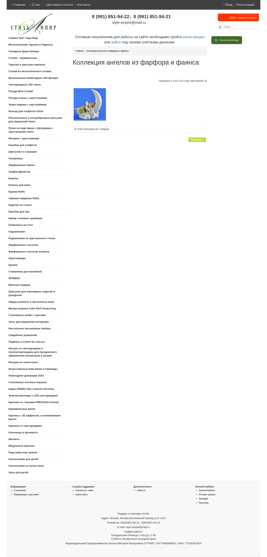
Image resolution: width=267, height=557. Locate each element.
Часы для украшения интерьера (28, 321)
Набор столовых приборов (25, 218)
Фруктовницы (17, 258)
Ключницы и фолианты (23, 432)
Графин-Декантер (19, 171)
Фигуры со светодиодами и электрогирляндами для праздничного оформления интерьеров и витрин (32, 352)
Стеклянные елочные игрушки (27, 382)
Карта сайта (81, 494)
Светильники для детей (23, 459)
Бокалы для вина (19, 185)
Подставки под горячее (23, 452)
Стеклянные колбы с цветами (27, 315)
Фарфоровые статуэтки (23, 244)
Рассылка (203, 503)
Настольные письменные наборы (29, 328)
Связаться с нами (84, 490)
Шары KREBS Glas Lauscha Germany (31, 388)
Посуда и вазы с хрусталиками (27, 97)
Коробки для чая (18, 211)
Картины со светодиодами (25, 425)
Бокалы (13, 178)
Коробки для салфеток (22, 145)
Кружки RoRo (16, 191)
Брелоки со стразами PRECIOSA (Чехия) (33, 402)
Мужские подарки (19, 284)
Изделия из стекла (20, 205)
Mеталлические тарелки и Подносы (30, 44)
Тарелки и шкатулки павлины (26, 64)
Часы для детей (18, 472)
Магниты (13, 439)
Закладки (203, 498)
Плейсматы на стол (20, 225)
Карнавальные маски (21, 408)
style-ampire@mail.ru (129, 22)
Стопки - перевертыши (22, 58)
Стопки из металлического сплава (29, 71)
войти (116, 42)
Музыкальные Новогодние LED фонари (33, 77)
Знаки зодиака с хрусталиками (27, 104)
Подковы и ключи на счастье (26, 341)
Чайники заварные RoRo (23, 198)
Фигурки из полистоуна (23, 362)
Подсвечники (16, 231)
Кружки (12, 264)
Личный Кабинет (207, 490)
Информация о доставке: (26, 494)
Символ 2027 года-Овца (23, 38)
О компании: (20, 490)
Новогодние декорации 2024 (26, 375)
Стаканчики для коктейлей (25, 271)
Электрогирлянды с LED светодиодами (33, 395)
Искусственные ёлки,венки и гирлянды (32, 368)
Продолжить (197, 139)
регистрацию (193, 37)
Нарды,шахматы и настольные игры (31, 301)
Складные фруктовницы (23, 51)
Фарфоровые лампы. (21, 165)
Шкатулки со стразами (22, 151)
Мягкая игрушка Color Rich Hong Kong (32, 308)
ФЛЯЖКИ (14, 278)
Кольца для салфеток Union (25, 111)
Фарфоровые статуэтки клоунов (28, 251)
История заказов (207, 494)
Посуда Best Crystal (20, 91)
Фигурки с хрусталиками (23, 138)
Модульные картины (21, 445)
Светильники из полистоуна (26, 465)
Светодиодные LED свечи (24, 84)
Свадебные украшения (22, 335)
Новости (141, 490)
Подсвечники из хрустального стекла (31, 238)
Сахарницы (15, 158)
